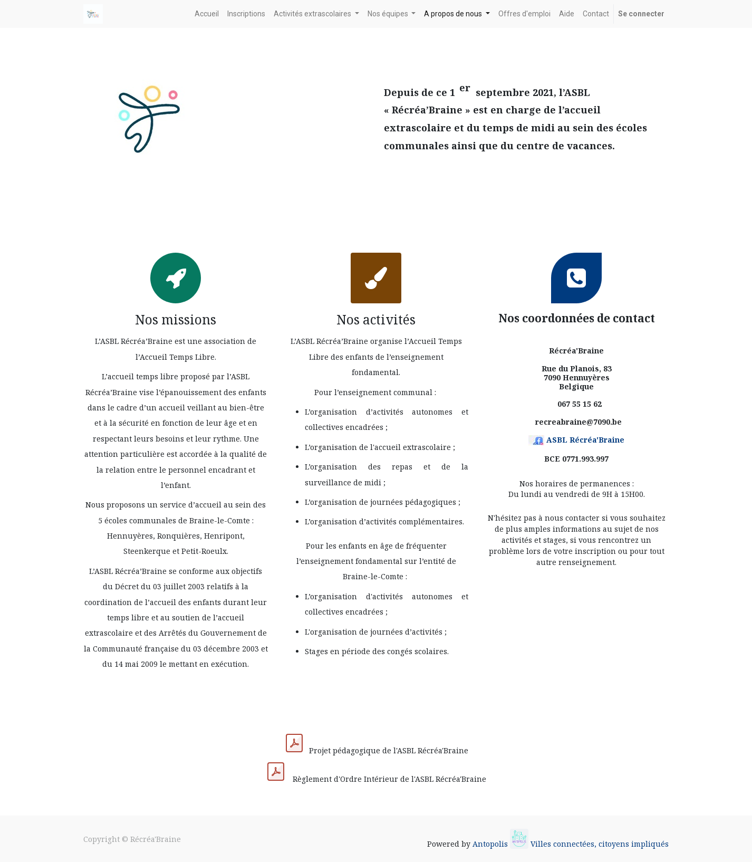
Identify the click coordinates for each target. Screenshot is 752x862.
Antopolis (491, 844)
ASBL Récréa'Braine (585, 440)
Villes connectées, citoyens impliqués (600, 844)
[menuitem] (206, 14)
